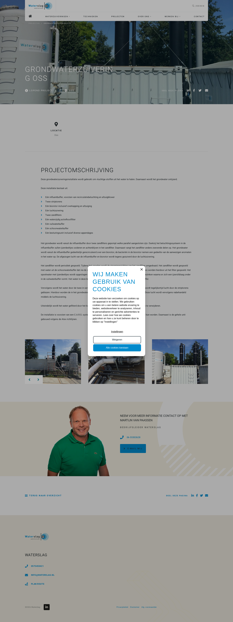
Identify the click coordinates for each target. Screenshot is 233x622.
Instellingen (117, 331)
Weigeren (117, 339)
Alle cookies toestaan (117, 348)
